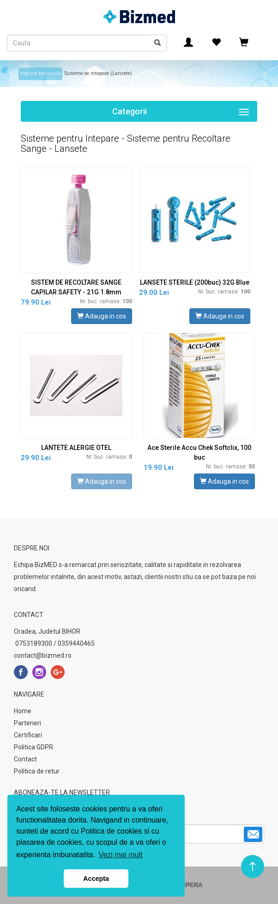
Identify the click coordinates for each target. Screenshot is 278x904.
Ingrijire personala (40, 73)
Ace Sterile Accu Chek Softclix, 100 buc (199, 452)
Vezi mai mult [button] (121, 855)
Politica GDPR (33, 747)
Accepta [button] (96, 878)
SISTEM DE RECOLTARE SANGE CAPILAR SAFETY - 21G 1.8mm (76, 287)
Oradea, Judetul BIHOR (47, 631)
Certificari (28, 735)
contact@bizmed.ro (43, 655)
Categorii (184, 113)
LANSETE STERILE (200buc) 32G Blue (194, 282)
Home (22, 711)
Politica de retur (37, 771)
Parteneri (27, 723)
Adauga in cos (101, 316)
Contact (25, 759)
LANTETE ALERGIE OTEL (76, 447)
